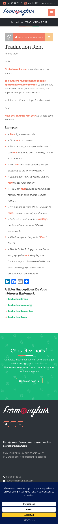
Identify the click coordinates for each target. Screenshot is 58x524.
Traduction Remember (20, 311)
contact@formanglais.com (39, 3)
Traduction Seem (17, 317)
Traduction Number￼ (20, 305)
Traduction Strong (18, 299)
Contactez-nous (29, 381)
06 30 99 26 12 (12, 3)
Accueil (15, 22)
